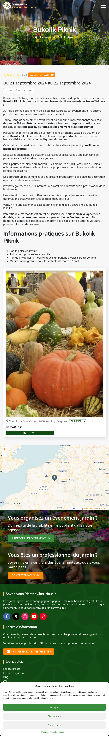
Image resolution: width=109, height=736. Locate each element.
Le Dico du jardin (13, 673)
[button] (54, 477)
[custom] (43, 616)
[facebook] (6, 616)
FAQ (5, 677)
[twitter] (15, 616)
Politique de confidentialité (52, 732)
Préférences (54, 725)
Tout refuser (54, 716)
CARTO (104, 508)
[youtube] (34, 616)
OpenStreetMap (92, 508)
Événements (47, 37)
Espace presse (11, 669)
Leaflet (77, 508)
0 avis (23, 75)
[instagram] (25, 616)
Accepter (54, 707)
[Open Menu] (103, 5)
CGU (6, 681)
